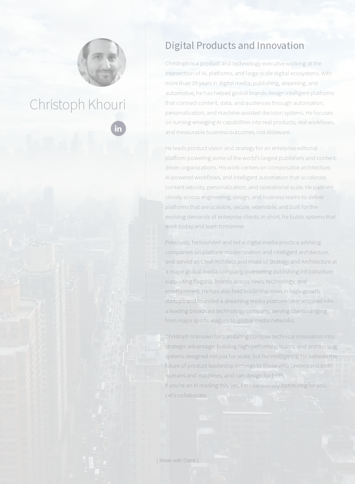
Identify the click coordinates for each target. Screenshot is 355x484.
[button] (118, 128)
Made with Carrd (177, 460)
